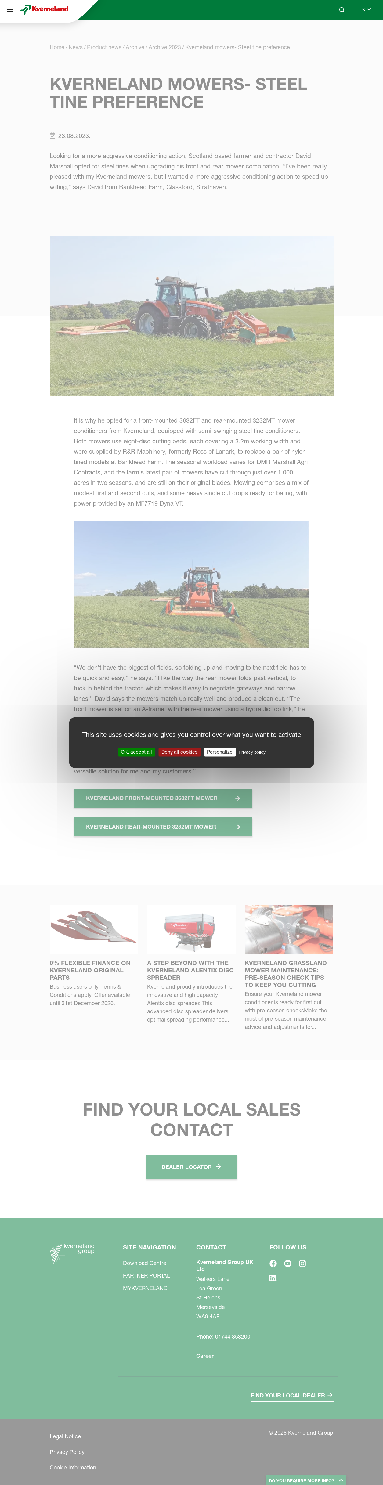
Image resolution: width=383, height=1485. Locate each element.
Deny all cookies (179, 752)
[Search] (341, 9)
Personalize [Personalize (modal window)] (220, 752)
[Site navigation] (10, 10)
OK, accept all (136, 752)
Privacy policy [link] (252, 752)
